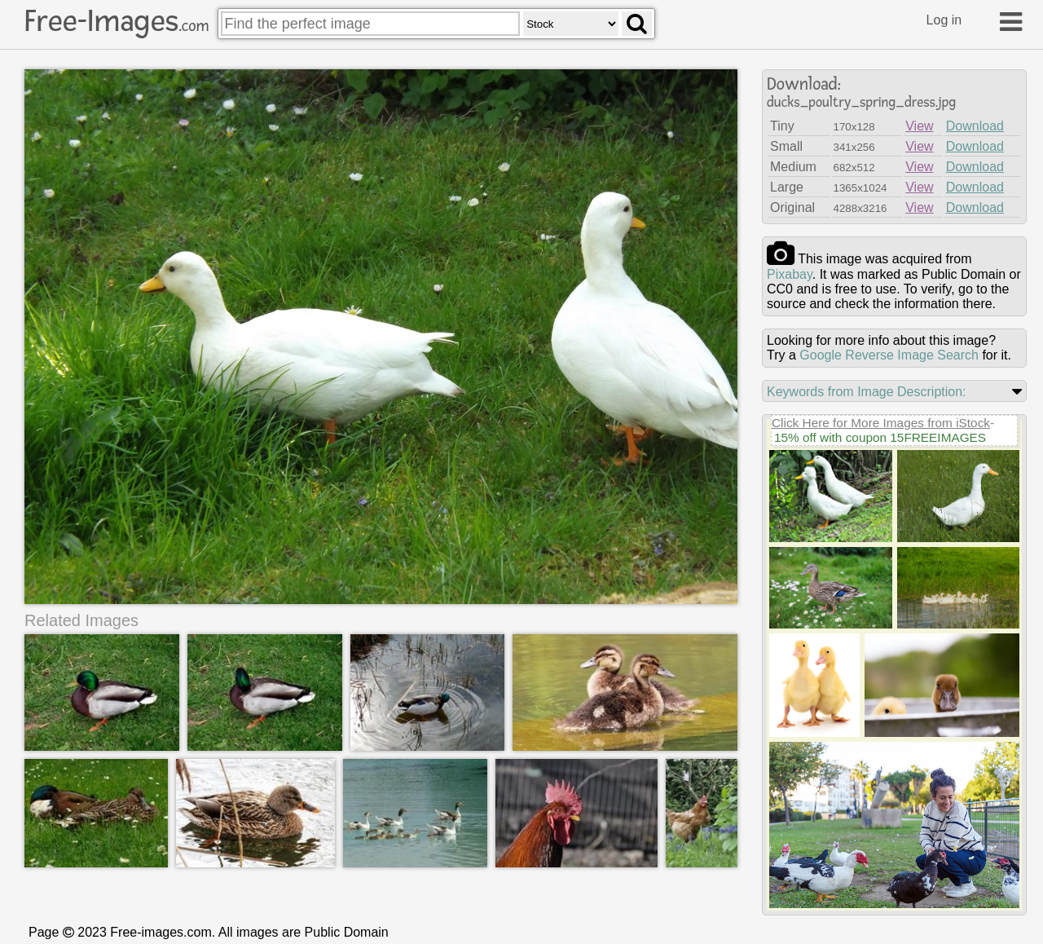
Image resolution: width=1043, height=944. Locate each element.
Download (975, 126)
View (919, 126)
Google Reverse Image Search (889, 355)
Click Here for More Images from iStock (881, 423)
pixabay (789, 274)
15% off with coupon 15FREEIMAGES (880, 437)
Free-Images (116, 21)
